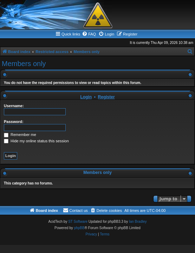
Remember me (20, 134)
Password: (14, 121)
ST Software (77, 221)
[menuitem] (89, 34)
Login (86, 97)
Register (106, 97)
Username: (14, 106)
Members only (24, 63)
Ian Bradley (138, 221)
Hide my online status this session (36, 141)
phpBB (79, 228)
